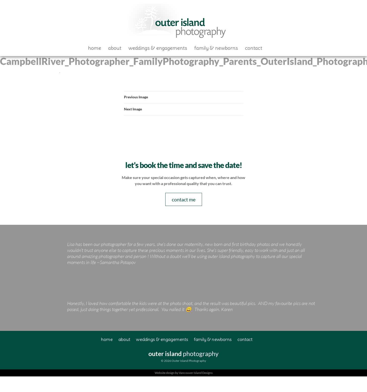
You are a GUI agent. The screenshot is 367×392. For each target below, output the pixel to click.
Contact (253, 48)
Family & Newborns (216, 48)
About (114, 48)
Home (94, 48)
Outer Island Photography (177, 22)
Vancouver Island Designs (196, 373)
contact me (183, 199)
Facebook (274, 47)
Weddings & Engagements (157, 48)
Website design (165, 373)
